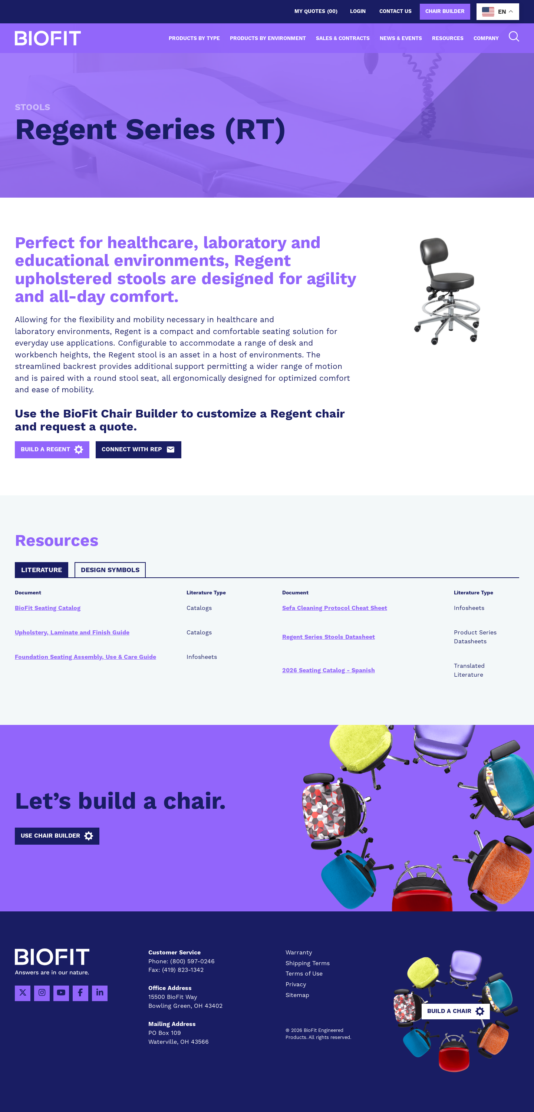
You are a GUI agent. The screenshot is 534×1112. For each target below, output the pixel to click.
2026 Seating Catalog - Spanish (328, 670)
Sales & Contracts (343, 38)
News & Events (401, 38)
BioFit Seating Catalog (47, 608)
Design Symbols (110, 570)
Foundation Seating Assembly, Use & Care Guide (85, 657)
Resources (448, 38)
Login (358, 11)
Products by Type (194, 38)
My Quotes (315, 12)
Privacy (296, 985)
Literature (41, 570)
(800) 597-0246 (192, 961)
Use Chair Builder (57, 836)
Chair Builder (445, 11)
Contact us (395, 11)
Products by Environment (268, 38)
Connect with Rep (138, 449)
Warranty (299, 952)
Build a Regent (52, 449)
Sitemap (297, 995)
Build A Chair (456, 1011)
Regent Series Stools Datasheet (328, 637)
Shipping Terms (308, 963)
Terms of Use (304, 974)
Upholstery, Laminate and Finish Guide (72, 633)
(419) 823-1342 (183, 970)
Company (486, 38)
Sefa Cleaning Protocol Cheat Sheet (334, 608)
